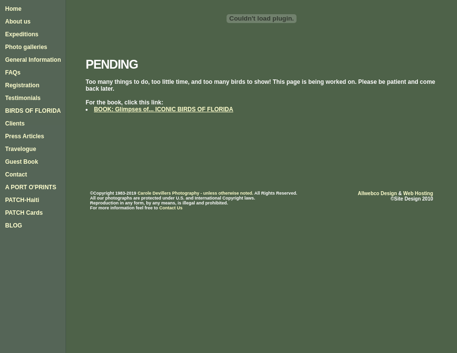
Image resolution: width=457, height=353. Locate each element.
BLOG (13, 225)
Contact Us (171, 207)
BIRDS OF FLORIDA (33, 110)
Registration (22, 85)
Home (13, 8)
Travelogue (20, 149)
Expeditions (21, 34)
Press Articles (24, 136)
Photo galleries (26, 47)
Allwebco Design (377, 193)
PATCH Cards (24, 212)
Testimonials (22, 98)
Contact (16, 174)
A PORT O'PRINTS (30, 187)
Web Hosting (418, 193)
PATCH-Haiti (22, 200)
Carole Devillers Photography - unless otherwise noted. (195, 193)
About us (17, 21)
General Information (33, 59)
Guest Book (21, 161)
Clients (14, 123)
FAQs (12, 72)
